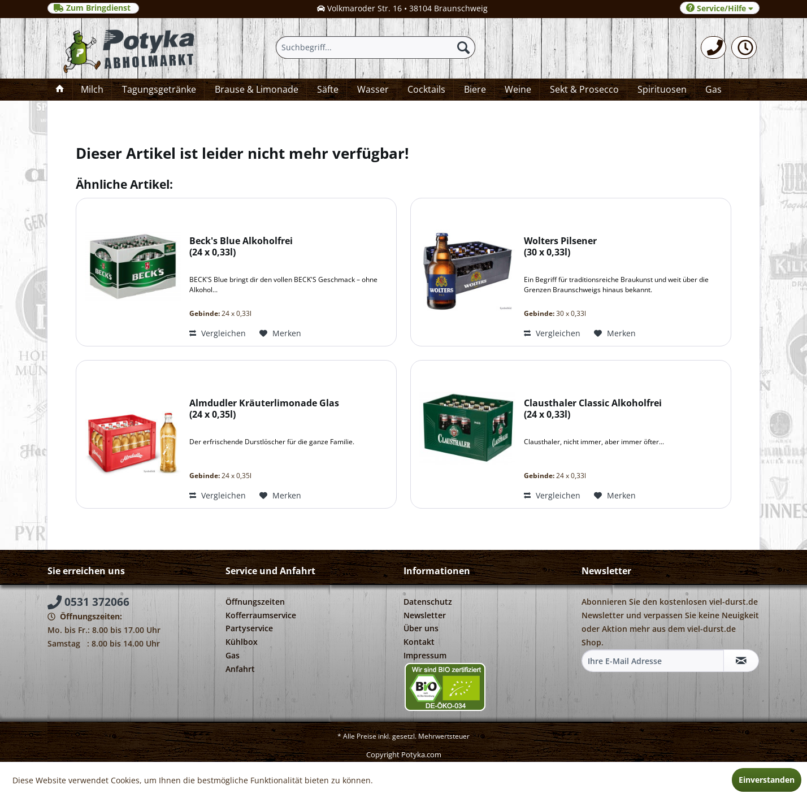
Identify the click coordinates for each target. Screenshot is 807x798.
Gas (232, 655)
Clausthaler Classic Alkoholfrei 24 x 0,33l (593, 408)
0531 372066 (88, 602)
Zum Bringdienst (93, 8)
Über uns (421, 628)
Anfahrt (240, 668)
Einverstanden (767, 779)
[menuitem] (713, 47)
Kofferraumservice (260, 615)
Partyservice (249, 628)
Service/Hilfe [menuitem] (719, 8)
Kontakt (419, 641)
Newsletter (425, 615)
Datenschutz (428, 601)
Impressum (425, 655)
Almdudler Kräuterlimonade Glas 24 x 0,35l (264, 408)
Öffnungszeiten (255, 601)
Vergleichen (217, 333)
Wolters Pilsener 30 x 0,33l (560, 246)
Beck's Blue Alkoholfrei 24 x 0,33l (241, 246)
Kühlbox (241, 641)
